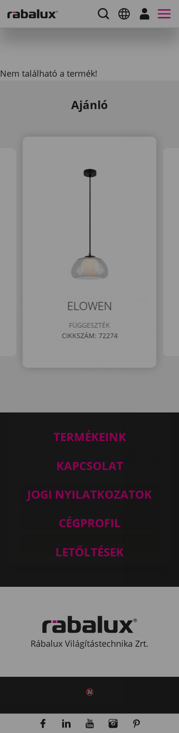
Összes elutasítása (89, 463)
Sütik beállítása (89, 439)
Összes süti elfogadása (89, 487)
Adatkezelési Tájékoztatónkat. (102, 413)
